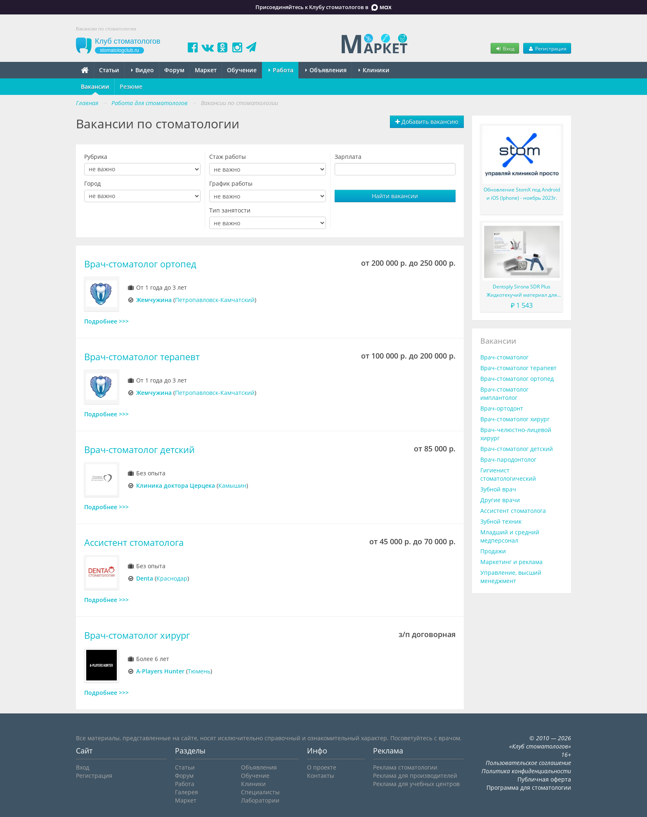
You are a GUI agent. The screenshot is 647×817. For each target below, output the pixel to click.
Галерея (186, 792)
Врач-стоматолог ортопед (140, 263)
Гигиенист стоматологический (508, 474)
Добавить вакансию (426, 121)
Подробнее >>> (106, 321)
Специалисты (260, 792)
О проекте (321, 767)
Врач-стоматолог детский (139, 449)
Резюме (131, 86)
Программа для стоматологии (528, 787)
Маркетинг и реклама (511, 562)
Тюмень (199, 671)
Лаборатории (260, 800)
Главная (87, 103)
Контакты (320, 775)
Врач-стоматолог (504, 357)
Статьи (109, 70)
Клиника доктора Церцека (175, 485)
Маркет (206, 70)
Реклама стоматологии (405, 767)
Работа (281, 70)
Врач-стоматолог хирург (137, 635)
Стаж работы (227, 157)
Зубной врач (498, 489)
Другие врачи (500, 500)
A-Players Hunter (160, 671)
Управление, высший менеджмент (510, 577)
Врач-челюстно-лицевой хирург (515, 434)
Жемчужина (154, 300)
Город (92, 183)
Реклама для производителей (415, 775)
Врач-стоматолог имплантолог (504, 393)
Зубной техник (501, 521)
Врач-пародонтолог (508, 459)
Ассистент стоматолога (134, 542)
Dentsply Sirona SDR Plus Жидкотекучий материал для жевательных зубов (521, 291)
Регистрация (547, 48)
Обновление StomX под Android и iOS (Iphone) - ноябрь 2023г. (522, 193)
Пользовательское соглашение (528, 763)
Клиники (374, 70)
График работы (231, 183)
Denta (144, 578)
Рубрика (95, 157)
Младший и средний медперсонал (509, 536)
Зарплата (348, 157)
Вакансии (95, 86)
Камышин (232, 485)
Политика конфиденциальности (526, 771)
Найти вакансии (395, 196)
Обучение (242, 70)
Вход (504, 48)
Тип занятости (229, 210)
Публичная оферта (544, 779)
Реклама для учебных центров (416, 784)
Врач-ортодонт (501, 408)
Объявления (326, 70)
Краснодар (171, 578)
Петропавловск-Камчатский (215, 300)
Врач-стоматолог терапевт (142, 356)
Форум (174, 70)
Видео (142, 70)
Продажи (493, 551)
